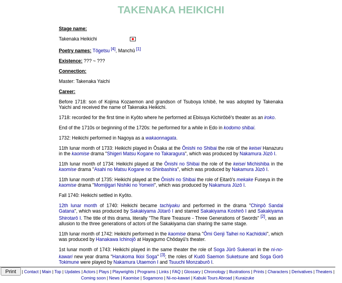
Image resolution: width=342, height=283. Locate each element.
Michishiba (258, 164)
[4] (113, 48)
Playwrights (123, 271)
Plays (104, 271)
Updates (72, 271)
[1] (138, 48)
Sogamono (153, 278)
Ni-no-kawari (178, 278)
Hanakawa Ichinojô (116, 239)
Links (164, 271)
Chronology (215, 271)
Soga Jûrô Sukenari (235, 249)
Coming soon (93, 278)
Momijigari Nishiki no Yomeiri (124, 185)
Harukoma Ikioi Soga (135, 256)
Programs (146, 271)
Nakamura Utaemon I (135, 262)
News (114, 278)
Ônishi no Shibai (199, 148)
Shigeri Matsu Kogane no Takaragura (146, 153)
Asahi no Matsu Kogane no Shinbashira (135, 169)
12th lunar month (78, 205)
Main (46, 271)
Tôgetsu (100, 50)
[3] (162, 254)
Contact (31, 271)
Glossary (192, 271)
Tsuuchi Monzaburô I (191, 262)
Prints (258, 271)
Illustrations (239, 271)
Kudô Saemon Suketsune (221, 256)
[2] (263, 216)
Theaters (324, 271)
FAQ (176, 271)
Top (57, 271)
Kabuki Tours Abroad (213, 278)
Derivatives (302, 271)
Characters (278, 271)
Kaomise (131, 278)
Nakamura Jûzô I (257, 153)
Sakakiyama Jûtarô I (152, 211)
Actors (89, 271)
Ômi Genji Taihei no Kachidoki (235, 234)
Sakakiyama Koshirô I (223, 211)
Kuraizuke (244, 278)
